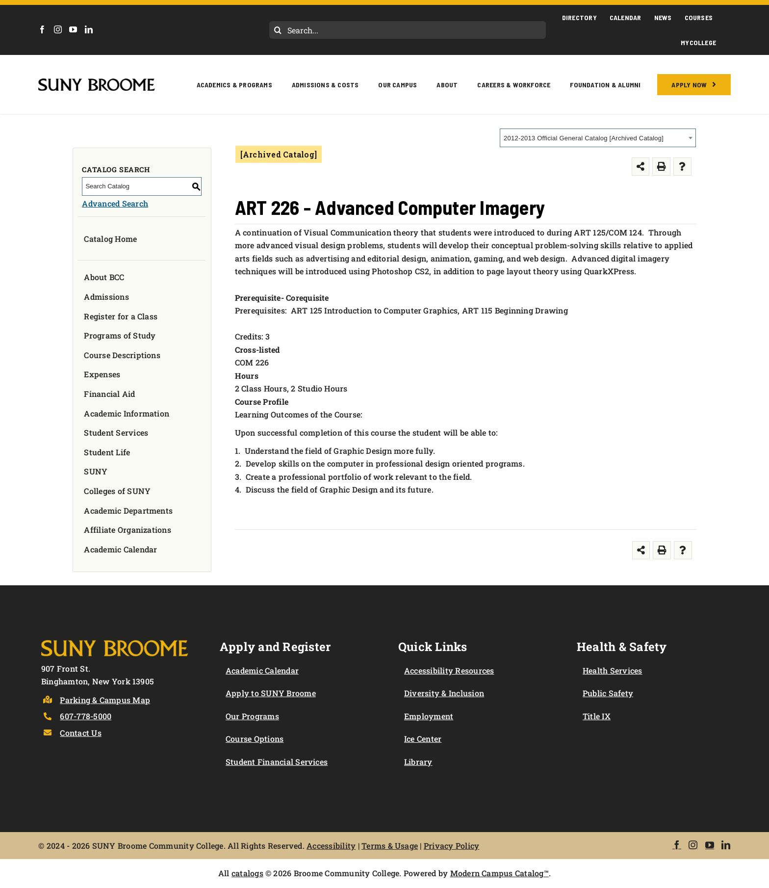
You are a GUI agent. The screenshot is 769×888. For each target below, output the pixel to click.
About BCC (104, 277)
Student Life (107, 452)
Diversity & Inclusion (444, 693)
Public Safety (608, 693)
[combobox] (598, 138)
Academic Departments (128, 510)
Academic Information (126, 413)
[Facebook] (42, 29)
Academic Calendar (120, 549)
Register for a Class (120, 316)
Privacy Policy (451, 845)
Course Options (254, 738)
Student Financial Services (277, 762)
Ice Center (422, 738)
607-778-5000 (85, 716)
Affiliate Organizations (127, 529)
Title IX (597, 716)
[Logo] (114, 638)
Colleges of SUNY (117, 491)
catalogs (247, 873)
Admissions (106, 296)
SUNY (95, 471)
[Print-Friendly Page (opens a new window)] (661, 166)
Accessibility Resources (449, 670)
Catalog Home (110, 239)
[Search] (278, 30)
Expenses (102, 374)
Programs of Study (119, 335)
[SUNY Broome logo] (96, 82)
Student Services (116, 432)
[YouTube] (73, 29)
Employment (428, 716)
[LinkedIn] (89, 29)
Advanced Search (115, 203)
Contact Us (80, 733)
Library (418, 762)
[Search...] (407, 30)
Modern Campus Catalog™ (499, 873)
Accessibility (331, 845)
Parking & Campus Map (105, 700)
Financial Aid (109, 394)
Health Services (612, 670)
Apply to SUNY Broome (271, 693)
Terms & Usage (389, 845)
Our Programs (252, 716)
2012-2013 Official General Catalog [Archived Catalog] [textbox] (584, 138)
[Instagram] (58, 29)
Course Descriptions (122, 355)
